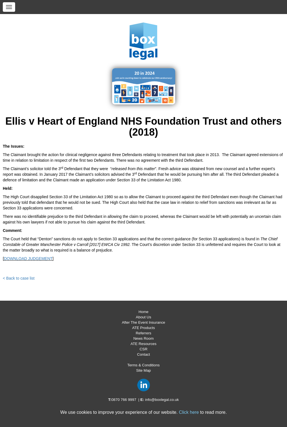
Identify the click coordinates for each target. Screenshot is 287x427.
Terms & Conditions (143, 365)
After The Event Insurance (143, 322)
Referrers (143, 333)
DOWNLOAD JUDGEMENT (28, 258)
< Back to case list (18, 278)
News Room (143, 338)
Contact (143, 354)
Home (143, 312)
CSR (143, 349)
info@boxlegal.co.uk (162, 400)
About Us (143, 317)
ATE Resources (143, 344)
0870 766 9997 (123, 400)
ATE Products (143, 328)
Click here (189, 412)
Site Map (143, 370)
